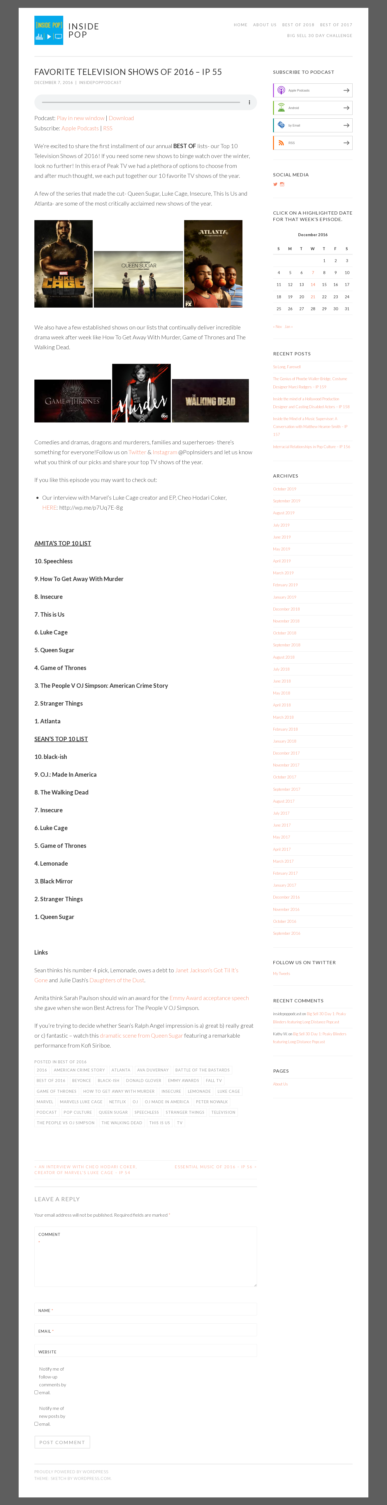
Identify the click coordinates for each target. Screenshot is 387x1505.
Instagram (165, 451)
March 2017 (283, 861)
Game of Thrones (57, 1091)
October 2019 (284, 489)
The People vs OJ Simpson (66, 1122)
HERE (49, 507)
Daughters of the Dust (117, 979)
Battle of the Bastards (202, 1069)
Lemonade (199, 1091)
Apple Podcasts (80, 127)
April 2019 (282, 561)
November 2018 (286, 621)
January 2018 (284, 741)
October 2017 (284, 777)
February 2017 (285, 873)
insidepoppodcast (100, 82)
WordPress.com (92, 1478)
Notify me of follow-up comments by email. (52, 1380)
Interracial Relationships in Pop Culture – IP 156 (311, 446)
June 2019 (282, 537)
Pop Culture (78, 1112)
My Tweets (281, 973)
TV (180, 1122)
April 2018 (282, 705)
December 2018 (286, 609)
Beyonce (81, 1080)
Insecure (171, 1091)
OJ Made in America (167, 1101)
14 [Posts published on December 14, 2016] (313, 284)
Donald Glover (143, 1080)
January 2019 (284, 597)
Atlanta (121, 1069)
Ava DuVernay (153, 1069)
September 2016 (286, 933)
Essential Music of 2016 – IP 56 (216, 1166)
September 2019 (286, 501)
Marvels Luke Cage (81, 1101)
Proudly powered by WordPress (71, 1471)
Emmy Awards (183, 1080)
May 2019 (281, 549)
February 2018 (285, 729)
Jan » (288, 326)
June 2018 (282, 681)
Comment (49, 1238)
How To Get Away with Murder (119, 1091)
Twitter (138, 451)
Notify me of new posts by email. (52, 1416)
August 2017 (284, 801)
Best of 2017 (336, 24)
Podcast (47, 1112)
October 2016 (284, 921)
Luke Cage (229, 1091)
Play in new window (81, 117)
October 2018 (284, 633)
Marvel (45, 1101)
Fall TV (214, 1080)
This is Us (159, 1122)
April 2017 (282, 849)
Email (46, 1331)
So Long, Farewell (287, 366)
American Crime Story (79, 1069)
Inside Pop (84, 30)
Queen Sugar (113, 1112)
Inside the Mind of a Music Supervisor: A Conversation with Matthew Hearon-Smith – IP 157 (310, 426)
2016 (42, 1069)
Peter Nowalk (212, 1101)
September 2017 (286, 789)
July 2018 (281, 669)
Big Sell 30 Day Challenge (320, 35)
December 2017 (286, 753)
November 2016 (286, 909)
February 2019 (285, 585)
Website (47, 1352)
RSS (108, 127)
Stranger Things (185, 1112)
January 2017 (284, 885)
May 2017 (281, 837)
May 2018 (281, 693)
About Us (265, 24)
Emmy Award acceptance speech (210, 997)
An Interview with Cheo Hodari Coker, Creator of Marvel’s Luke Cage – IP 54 (85, 1169)
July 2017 (281, 813)
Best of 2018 (298, 24)
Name (45, 1310)
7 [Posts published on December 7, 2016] (313, 272)
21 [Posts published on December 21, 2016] (313, 296)
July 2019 (281, 525)
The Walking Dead (122, 1122)
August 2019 (284, 513)
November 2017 (286, 765)
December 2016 (286, 897)
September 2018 (286, 645)
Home (241, 24)
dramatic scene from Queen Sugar (142, 1035)
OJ (135, 1101)
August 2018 (284, 657)
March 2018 (283, 717)
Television (223, 1112)
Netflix (117, 1101)
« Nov (277, 326)
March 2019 (283, 573)
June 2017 (282, 825)
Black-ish (108, 1080)
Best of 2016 (72, 1061)
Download (123, 117)
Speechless (147, 1112)
